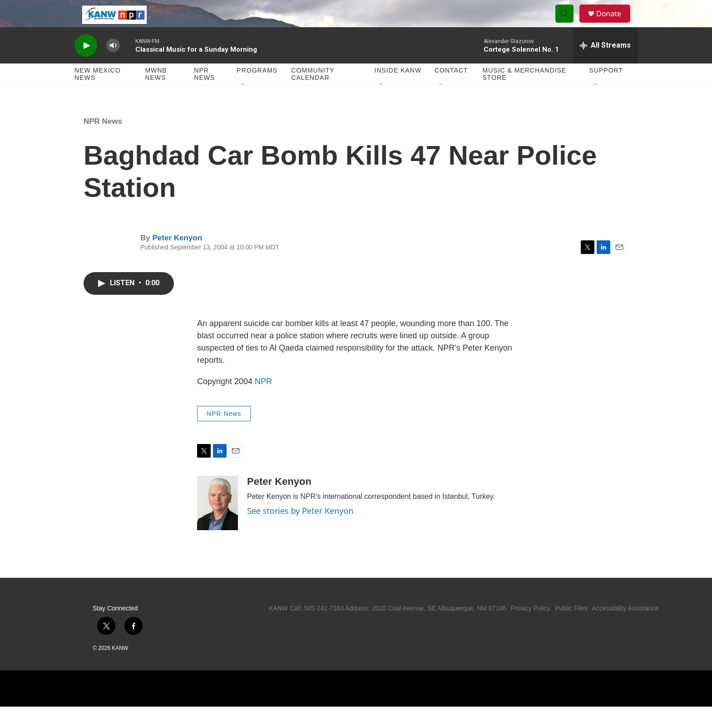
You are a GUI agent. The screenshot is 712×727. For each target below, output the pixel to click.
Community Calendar (312, 94)
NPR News (204, 94)
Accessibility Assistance (625, 628)
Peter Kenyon (177, 258)
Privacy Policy (530, 628)
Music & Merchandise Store (525, 94)
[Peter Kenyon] (217, 523)
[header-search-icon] (568, 24)
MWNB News (156, 94)
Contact (451, 90)
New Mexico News (97, 94)
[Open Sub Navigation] (243, 105)
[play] (86, 66)
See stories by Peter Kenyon (300, 531)
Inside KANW (398, 90)
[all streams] (605, 66)
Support (606, 90)
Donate (614, 24)
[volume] (113, 66)
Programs (257, 90)
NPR (263, 401)
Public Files (571, 628)
